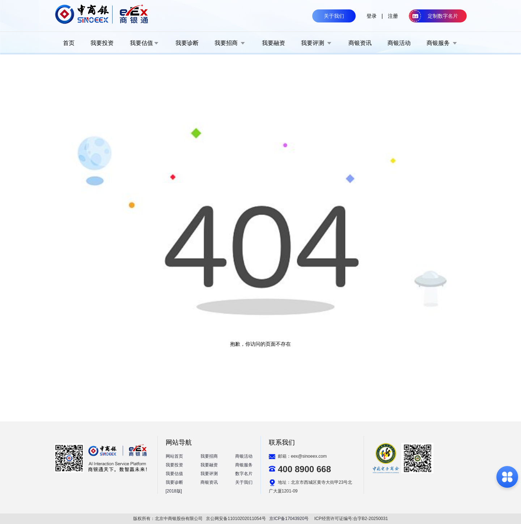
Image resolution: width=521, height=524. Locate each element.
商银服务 (244, 464)
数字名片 (244, 473)
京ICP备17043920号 (289, 518)
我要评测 (209, 473)
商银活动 (244, 456)
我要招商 (209, 456)
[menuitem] (69, 43)
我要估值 (174, 473)
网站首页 (174, 456)
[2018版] (174, 491)
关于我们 (244, 482)
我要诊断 (174, 482)
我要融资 (209, 464)
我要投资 (174, 464)
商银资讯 (209, 482)
